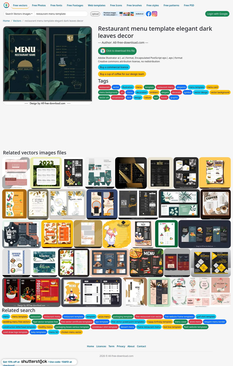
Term (111, 346)
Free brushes (134, 5)
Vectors (17, 20)
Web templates (96, 5)
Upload (95, 13)
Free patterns (171, 5)
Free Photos (39, 5)
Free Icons (116, 5)
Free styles (153, 5)
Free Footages (75, 5)
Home (6, 20)
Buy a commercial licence (114, 67)
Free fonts (56, 5)
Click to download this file (117, 51)
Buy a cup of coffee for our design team (122, 74)
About (130, 346)
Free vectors (20, 5)
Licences (101, 346)
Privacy (121, 346)
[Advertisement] (92, 127)
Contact (141, 346)
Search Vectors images (18, 13)
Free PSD (189, 5)
